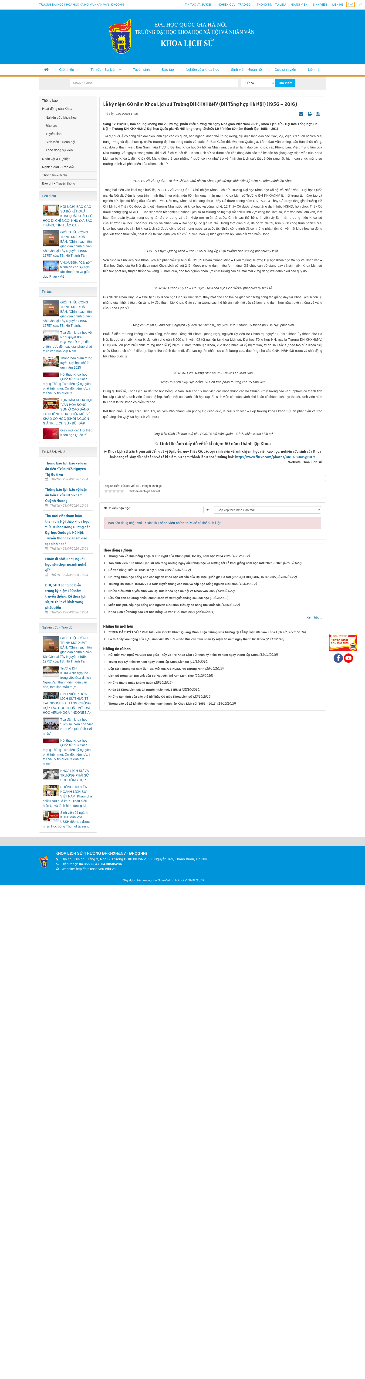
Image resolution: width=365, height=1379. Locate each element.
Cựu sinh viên (285, 69)
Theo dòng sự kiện (59, 150)
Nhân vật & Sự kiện (56, 159)
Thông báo (50, 100)
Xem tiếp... (314, 1233)
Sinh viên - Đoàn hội (247, 69)
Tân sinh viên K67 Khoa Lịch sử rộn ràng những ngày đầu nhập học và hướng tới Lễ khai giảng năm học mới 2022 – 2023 (195, 1179)
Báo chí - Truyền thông (58, 183)
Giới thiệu (66, 69)
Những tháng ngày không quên (130, 1299)
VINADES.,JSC (195, 1374)
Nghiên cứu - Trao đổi (234, 4)
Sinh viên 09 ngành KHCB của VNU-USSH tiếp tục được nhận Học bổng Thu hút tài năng (66, 819)
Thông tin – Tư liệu (271, 4)
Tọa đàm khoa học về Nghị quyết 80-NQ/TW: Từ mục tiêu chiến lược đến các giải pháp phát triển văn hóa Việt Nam (67, 342)
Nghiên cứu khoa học (202, 69)
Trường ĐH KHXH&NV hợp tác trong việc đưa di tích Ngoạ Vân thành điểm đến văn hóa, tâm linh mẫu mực (67, 677)
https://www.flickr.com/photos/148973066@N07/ (275, 1073)
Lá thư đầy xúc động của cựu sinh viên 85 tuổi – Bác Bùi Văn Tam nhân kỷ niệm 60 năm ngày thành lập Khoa (186, 1255)
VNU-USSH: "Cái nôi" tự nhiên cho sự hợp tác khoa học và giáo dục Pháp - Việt (67, 269)
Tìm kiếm (285, 83)
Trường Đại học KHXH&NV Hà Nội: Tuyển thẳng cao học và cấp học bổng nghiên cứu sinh (173, 1200)
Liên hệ (337, 4)
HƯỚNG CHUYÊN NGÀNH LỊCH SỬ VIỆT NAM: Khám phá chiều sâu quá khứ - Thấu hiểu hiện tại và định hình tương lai (67, 796)
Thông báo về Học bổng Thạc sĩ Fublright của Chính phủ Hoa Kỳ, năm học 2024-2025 (169, 1172)
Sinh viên (320, 4)
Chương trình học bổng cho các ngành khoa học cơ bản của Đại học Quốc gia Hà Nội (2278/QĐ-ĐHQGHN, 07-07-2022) (192, 1193)
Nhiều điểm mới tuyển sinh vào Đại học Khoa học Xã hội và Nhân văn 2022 (161, 1207)
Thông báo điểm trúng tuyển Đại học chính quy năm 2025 (76, 362)
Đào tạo (168, 69)
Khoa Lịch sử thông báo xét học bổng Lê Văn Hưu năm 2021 (151, 1228)
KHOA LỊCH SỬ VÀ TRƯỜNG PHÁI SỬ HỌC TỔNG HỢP (74, 775)
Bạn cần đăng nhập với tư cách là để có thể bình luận (164, 1139)
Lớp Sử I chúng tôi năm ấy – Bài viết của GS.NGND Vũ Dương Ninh (156, 1285)
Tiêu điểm (49, 196)
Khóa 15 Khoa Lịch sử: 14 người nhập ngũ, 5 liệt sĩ (144, 1306)
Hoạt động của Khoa (57, 109)
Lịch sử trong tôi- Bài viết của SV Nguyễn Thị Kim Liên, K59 (151, 1292)
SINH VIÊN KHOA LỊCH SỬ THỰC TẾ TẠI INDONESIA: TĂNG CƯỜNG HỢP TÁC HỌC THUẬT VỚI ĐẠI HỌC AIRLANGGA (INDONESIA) (67, 703)
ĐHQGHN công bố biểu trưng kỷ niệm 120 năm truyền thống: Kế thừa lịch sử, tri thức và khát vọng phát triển (65, 596)
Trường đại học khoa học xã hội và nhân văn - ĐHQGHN (81, 4)
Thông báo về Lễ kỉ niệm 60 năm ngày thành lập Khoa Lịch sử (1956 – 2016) (162, 1320)
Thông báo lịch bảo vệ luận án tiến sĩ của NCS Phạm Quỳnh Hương (66, 495)
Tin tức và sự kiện (198, 4)
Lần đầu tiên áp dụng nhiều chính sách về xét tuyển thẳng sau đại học (158, 1214)
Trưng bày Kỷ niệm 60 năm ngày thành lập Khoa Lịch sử (148, 1278)
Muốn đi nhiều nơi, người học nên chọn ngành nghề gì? (65, 564)
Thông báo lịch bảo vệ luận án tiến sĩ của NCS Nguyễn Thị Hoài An (66, 469)
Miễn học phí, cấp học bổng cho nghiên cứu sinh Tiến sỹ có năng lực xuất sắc (164, 1221)
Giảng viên (299, 4)
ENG (350, 4)
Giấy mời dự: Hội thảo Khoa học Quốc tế (76, 432)
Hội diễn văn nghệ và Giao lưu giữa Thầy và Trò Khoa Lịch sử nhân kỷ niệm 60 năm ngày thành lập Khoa (183, 1271)
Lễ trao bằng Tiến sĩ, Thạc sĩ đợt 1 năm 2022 (140, 1186)
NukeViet (164, 1374)
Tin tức (47, 291)
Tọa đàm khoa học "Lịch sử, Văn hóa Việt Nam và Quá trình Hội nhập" (68, 726)
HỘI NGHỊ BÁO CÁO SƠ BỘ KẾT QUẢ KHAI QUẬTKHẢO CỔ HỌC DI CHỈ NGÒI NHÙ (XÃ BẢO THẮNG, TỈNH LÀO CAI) (68, 216)
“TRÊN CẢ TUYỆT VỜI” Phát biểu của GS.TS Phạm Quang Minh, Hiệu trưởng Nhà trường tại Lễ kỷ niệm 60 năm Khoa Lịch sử (197, 1248)
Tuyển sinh (141, 69)
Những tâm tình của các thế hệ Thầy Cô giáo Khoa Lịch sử (150, 1313)
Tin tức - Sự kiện (103, 69)
